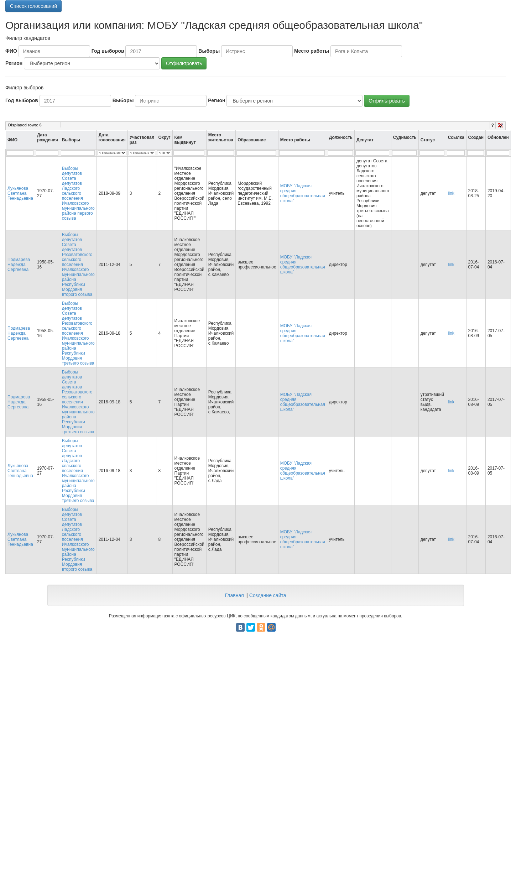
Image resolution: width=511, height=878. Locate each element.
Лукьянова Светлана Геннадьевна (20, 193)
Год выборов (108, 51)
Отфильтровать (184, 63)
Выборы (209, 51)
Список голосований (33, 6)
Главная (234, 595)
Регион (13, 63)
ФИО (11, 51)
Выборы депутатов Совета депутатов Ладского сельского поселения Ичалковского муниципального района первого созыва (78, 193)
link (451, 193)
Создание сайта (267, 595)
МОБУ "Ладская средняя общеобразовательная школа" (302, 193)
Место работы (311, 51)
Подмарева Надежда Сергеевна (18, 264)
